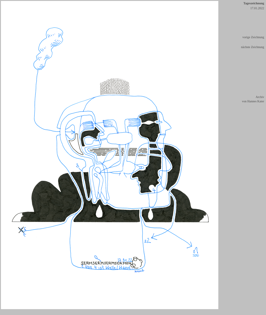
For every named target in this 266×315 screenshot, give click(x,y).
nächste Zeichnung (252, 47)
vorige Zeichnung (253, 37)
